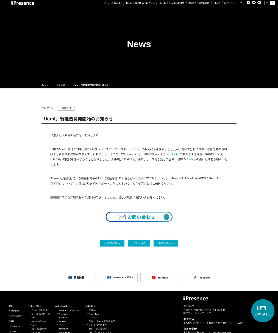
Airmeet (62, 323)
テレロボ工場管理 (98, 330)
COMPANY (200, 8)
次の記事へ (168, 243)
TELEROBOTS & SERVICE (137, 8)
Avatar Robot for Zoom (69, 312)
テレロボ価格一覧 (41, 316)
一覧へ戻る (139, 243)
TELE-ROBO (34, 308)
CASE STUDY (173, 8)
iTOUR (92, 319)
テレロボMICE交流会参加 (102, 323)
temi (34, 319)
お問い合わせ (259, 311)
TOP (101, 8)
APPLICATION (62, 308)
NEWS (213, 8)
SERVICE (90, 308)
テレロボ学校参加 (98, 327)
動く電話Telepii (39, 330)
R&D (187, 8)
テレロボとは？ (40, 312)
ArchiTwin (63, 330)
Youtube (162, 278)
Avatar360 (63, 319)
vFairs (61, 327)
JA (270, 8)
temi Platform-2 (39, 323)
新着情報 (79, 278)
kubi (136, 149)
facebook (204, 278)
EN (264, 8)
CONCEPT (113, 8)
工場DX (93, 312)
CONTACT (226, 8)
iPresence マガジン (121, 278)
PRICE (158, 8)
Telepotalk (63, 316)
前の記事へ (110, 243)
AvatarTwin (94, 316)
